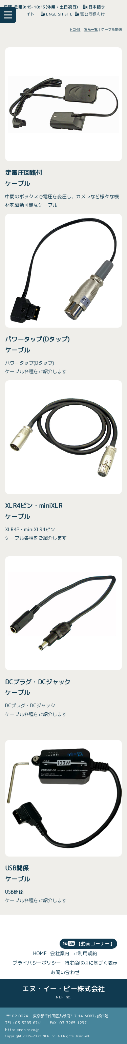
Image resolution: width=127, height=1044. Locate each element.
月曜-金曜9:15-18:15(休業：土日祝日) (41, 7)
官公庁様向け (90, 14)
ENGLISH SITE (57, 14)
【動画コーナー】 (89, 943)
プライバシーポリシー (37, 963)
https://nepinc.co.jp (22, 1030)
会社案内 (59, 953)
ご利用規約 (85, 953)
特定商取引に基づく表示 (91, 963)
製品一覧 (91, 29)
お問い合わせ (65, 972)
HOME (75, 29)
